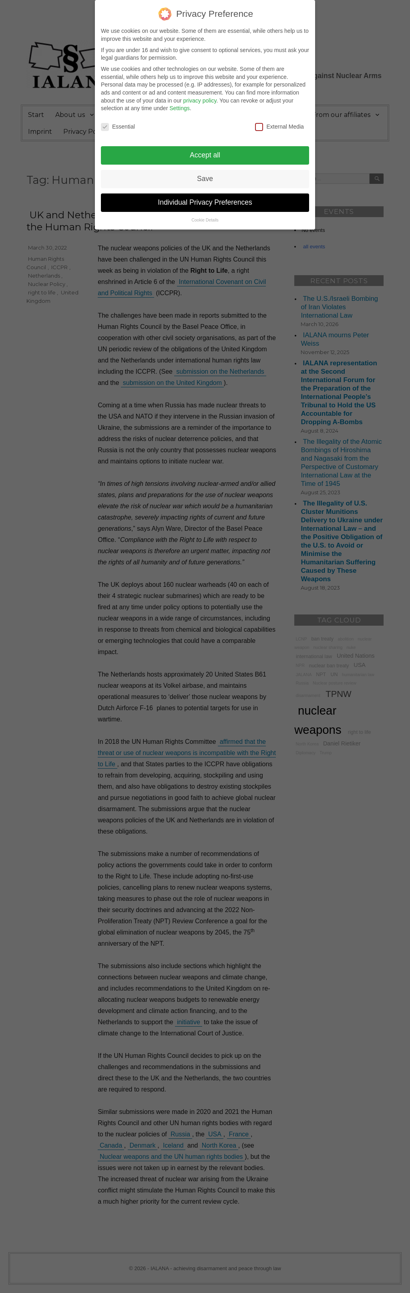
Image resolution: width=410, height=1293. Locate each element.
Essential (118, 122)
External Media (279, 122)
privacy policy (199, 96)
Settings (179, 104)
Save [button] (205, 174)
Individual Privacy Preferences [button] (205, 197)
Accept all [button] (205, 150)
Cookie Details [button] (205, 215)
